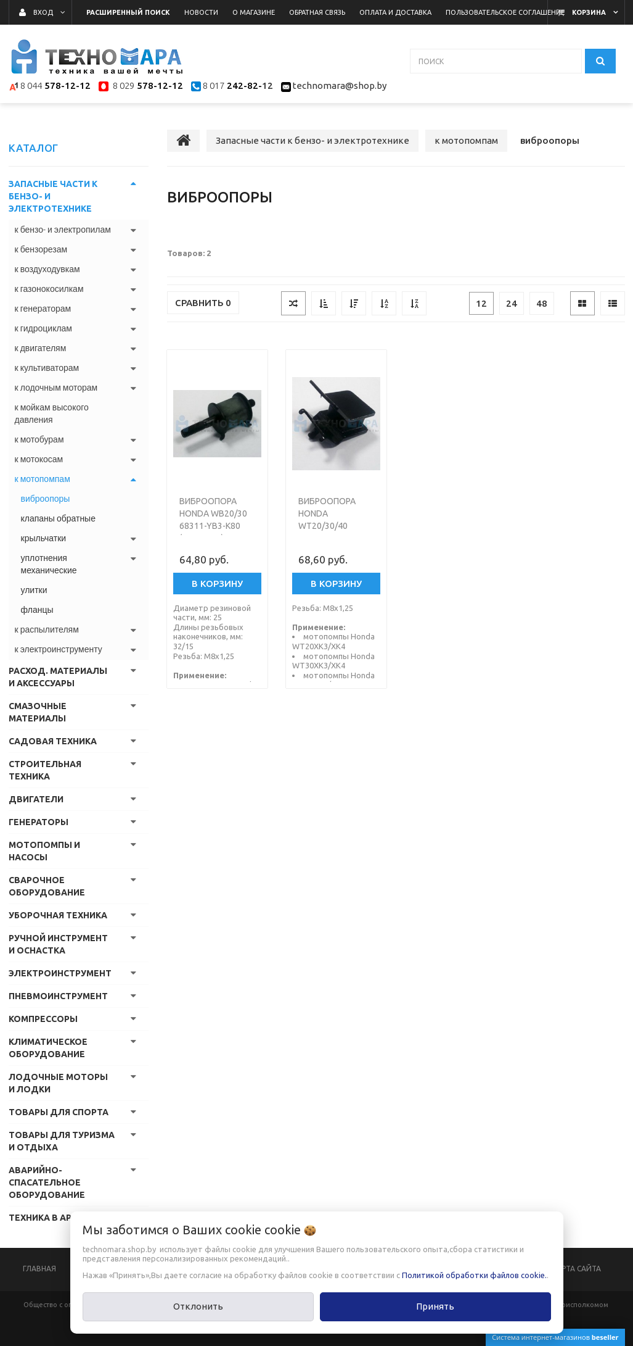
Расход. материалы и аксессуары (58, 677)
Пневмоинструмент (58, 996)
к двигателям (41, 348)
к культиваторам (47, 368)
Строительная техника (45, 770)
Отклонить (198, 1306)
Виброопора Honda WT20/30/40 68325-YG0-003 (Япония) (328, 525)
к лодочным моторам (56, 388)
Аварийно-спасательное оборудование (47, 1182)
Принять (435, 1306)
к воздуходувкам (47, 269)
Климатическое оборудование (48, 1048)
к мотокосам (39, 459)
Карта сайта (576, 1269)
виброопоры (45, 499)
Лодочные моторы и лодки (58, 1083)
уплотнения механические (49, 564)
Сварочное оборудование (47, 886)
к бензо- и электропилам (63, 230)
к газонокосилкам (49, 289)
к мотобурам (39, 439)
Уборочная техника (58, 915)
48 (541, 303)
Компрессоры (43, 1019)
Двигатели (36, 799)
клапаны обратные (58, 518)
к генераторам (43, 309)
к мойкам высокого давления (52, 413)
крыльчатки (44, 538)
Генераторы (38, 822)
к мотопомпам (42, 479)
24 (511, 303)
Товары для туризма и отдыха (62, 1141)
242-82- (243, 86)
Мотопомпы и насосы (44, 851)
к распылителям (47, 629)
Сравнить (203, 302)
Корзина (589, 12)
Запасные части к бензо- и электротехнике (53, 196)
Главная (39, 1269)
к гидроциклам (44, 328)
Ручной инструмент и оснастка (58, 944)
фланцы (37, 610)
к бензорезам (41, 249)
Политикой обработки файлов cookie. (474, 1275)
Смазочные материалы (38, 712)
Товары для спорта (58, 1112)
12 (481, 303)
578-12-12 (67, 86)
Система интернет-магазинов (555, 1337)
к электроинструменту (58, 649)
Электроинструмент (60, 973)
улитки (34, 590)
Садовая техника (53, 741)
